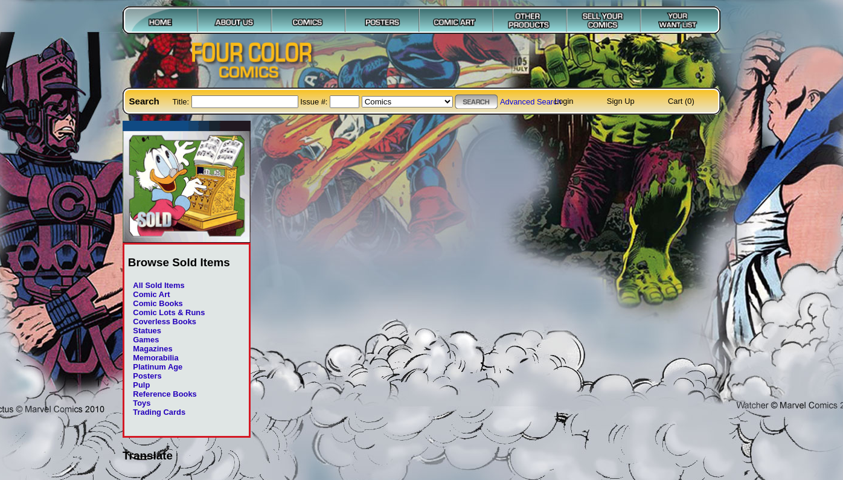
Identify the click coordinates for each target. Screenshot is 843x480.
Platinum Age (157, 366)
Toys (141, 403)
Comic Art (151, 294)
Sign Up (621, 101)
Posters (147, 375)
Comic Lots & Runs (169, 312)
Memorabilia (155, 357)
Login (564, 101)
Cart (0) (681, 101)
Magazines (152, 348)
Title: (182, 101)
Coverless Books (164, 321)
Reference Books (164, 393)
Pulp (141, 384)
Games (146, 339)
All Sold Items (158, 285)
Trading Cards (159, 412)
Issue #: (315, 101)
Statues (147, 330)
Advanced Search (531, 101)
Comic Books (157, 303)
